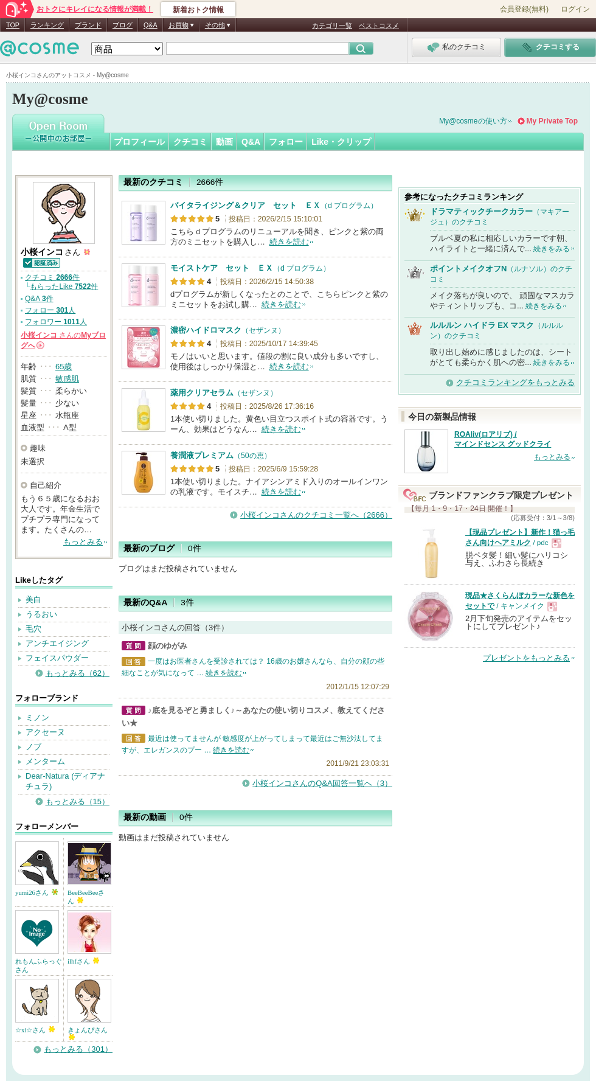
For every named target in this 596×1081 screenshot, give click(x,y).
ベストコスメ (379, 25)
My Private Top (552, 121)
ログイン (575, 9)
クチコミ (190, 142)
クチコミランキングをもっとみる (515, 382)
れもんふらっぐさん (38, 965)
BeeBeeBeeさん (86, 897)
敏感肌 (67, 378)
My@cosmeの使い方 (473, 121)
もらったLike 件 (64, 286)
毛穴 (33, 628)
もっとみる (83, 541)
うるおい (41, 614)
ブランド (88, 25)
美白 (33, 599)
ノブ (33, 746)
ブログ (123, 25)
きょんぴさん (88, 1033)
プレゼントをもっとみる (526, 657)
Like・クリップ (341, 142)
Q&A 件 (39, 298)
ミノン (37, 717)
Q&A (151, 25)
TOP (12, 25)
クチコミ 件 (52, 277)
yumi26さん (36, 892)
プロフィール (139, 142)
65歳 (63, 366)
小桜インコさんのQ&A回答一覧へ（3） (322, 783)
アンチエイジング (57, 643)
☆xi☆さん (35, 1030)
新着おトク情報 (198, 9)
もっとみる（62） (77, 673)
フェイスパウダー (57, 657)
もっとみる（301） (78, 1049)
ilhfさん (83, 961)
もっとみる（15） (77, 801)
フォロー (286, 142)
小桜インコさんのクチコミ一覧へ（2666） (316, 515)
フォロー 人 (50, 310)
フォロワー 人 (56, 322)
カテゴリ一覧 (332, 25)
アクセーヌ (45, 732)
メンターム (45, 761)
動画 (224, 142)
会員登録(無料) (524, 9)
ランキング (47, 25)
